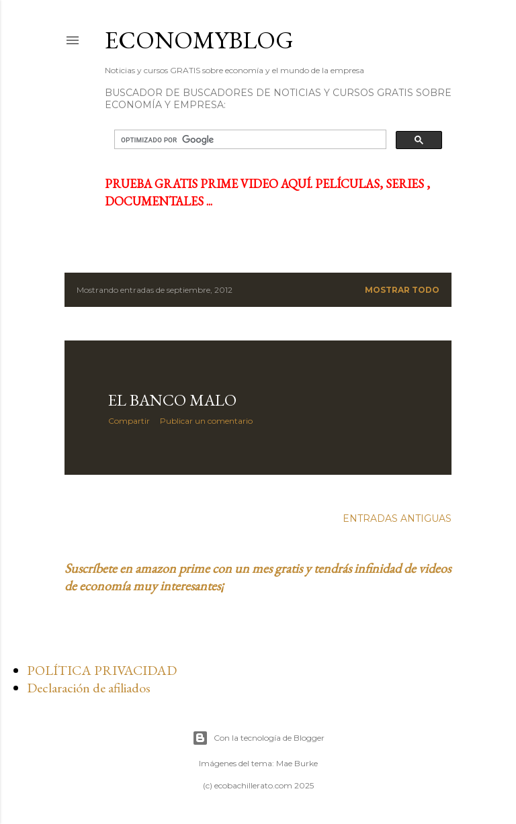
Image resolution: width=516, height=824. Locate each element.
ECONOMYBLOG (199, 40)
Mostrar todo (402, 290)
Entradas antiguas (397, 518)
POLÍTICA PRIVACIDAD (102, 670)
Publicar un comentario (206, 421)
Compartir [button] (129, 421)
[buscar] (249, 140)
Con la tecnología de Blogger (258, 738)
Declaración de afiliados (88, 687)
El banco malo (172, 400)
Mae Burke (297, 763)
